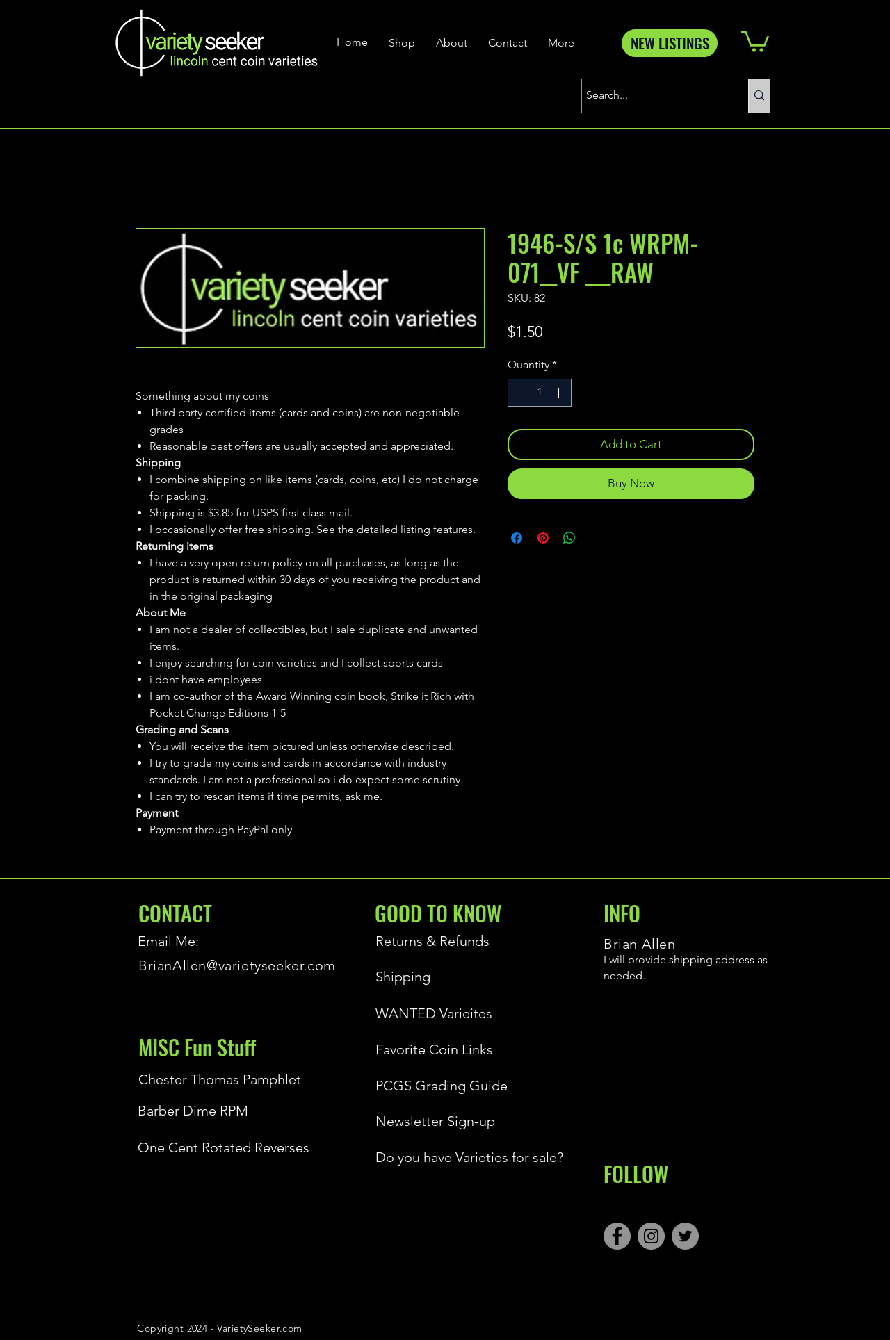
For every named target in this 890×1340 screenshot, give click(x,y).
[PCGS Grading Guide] (467, 1086)
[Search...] (652, 96)
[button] (755, 40)
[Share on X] (596, 538)
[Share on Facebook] (516, 538)
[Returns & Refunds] (437, 941)
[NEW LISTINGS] (670, 43)
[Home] (354, 42)
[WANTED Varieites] (437, 1013)
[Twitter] (685, 1236)
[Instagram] (651, 1236)
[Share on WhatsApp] (569, 538)
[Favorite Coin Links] (437, 1049)
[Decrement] (519, 392)
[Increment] (559, 392)
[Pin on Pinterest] (543, 538)
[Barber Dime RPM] (229, 1111)
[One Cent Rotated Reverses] (229, 1147)
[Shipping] (437, 976)
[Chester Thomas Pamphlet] (219, 1079)
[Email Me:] (187, 941)
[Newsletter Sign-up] (467, 1121)
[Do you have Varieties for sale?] (467, 1157)
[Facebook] (617, 1236)
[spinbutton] (539, 392)
